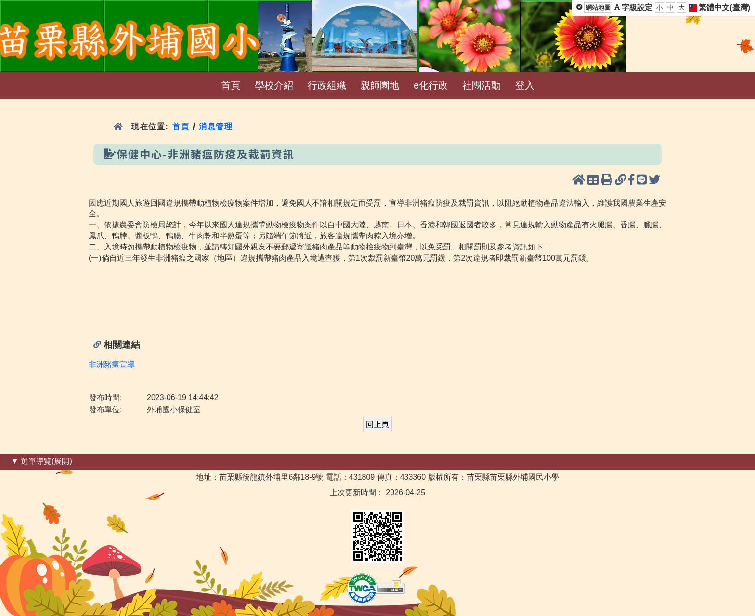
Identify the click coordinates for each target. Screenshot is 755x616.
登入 (524, 85)
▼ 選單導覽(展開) (41, 461)
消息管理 (216, 126)
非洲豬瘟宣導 (112, 364)
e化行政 (431, 85)
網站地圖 (598, 7)
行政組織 (327, 85)
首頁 (230, 85)
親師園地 (380, 85)
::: (5, 461)
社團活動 (481, 85)
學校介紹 (274, 85)
